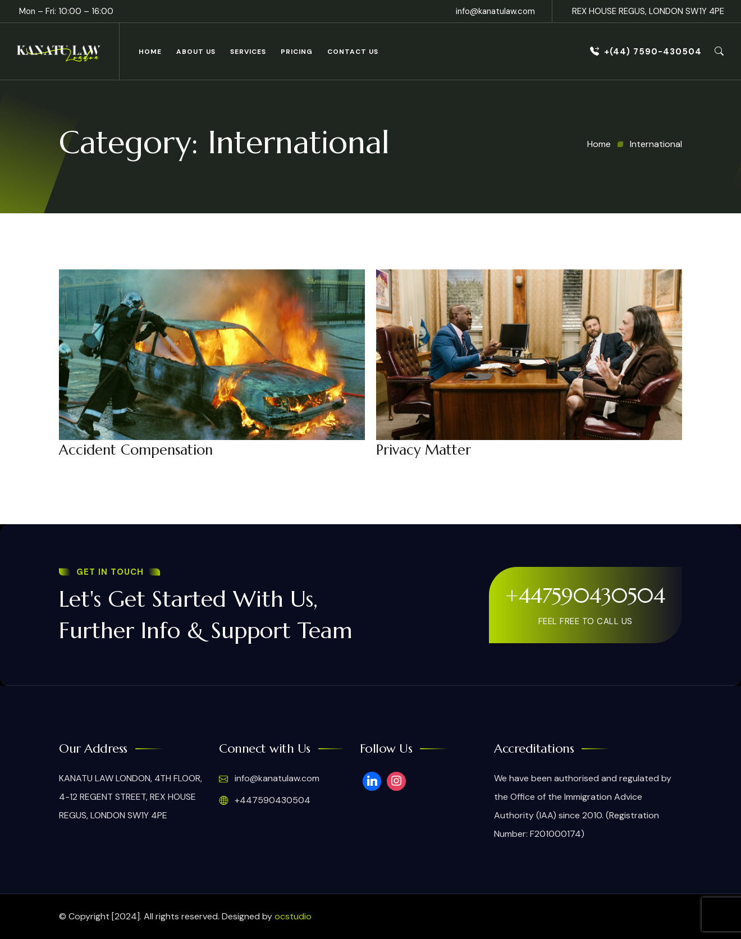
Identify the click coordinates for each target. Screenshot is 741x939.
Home (150, 51)
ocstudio (293, 916)
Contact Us (352, 51)
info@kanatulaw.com (495, 11)
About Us (196, 51)
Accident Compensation (136, 450)
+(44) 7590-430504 (646, 52)
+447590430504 (585, 595)
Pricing (297, 51)
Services (248, 51)
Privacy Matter (423, 450)
